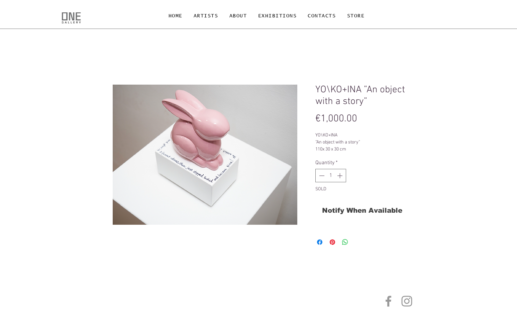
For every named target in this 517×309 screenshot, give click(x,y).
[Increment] (340, 175)
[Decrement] (321, 175)
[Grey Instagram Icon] (407, 301)
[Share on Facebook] (320, 242)
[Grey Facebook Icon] (388, 301)
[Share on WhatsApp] (345, 242)
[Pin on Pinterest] (332, 242)
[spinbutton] (331, 175)
